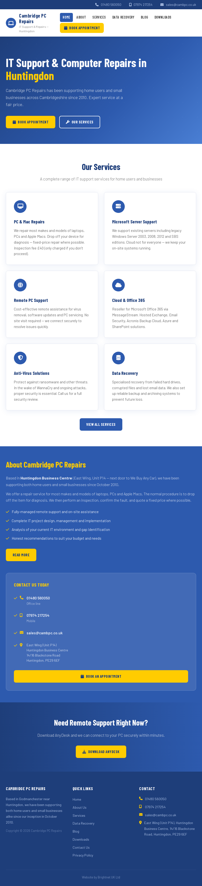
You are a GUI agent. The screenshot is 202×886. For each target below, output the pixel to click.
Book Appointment (82, 28)
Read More (21, 555)
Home (66, 17)
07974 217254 (141, 4)
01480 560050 (108, 4)
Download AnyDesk (101, 751)
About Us (80, 807)
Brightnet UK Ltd (109, 877)
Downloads (163, 17)
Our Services (80, 122)
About (81, 17)
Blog (144, 17)
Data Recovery (123, 17)
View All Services (101, 424)
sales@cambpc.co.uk (178, 4)
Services (99, 17)
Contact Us (81, 847)
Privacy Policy (83, 855)
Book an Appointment (101, 676)
